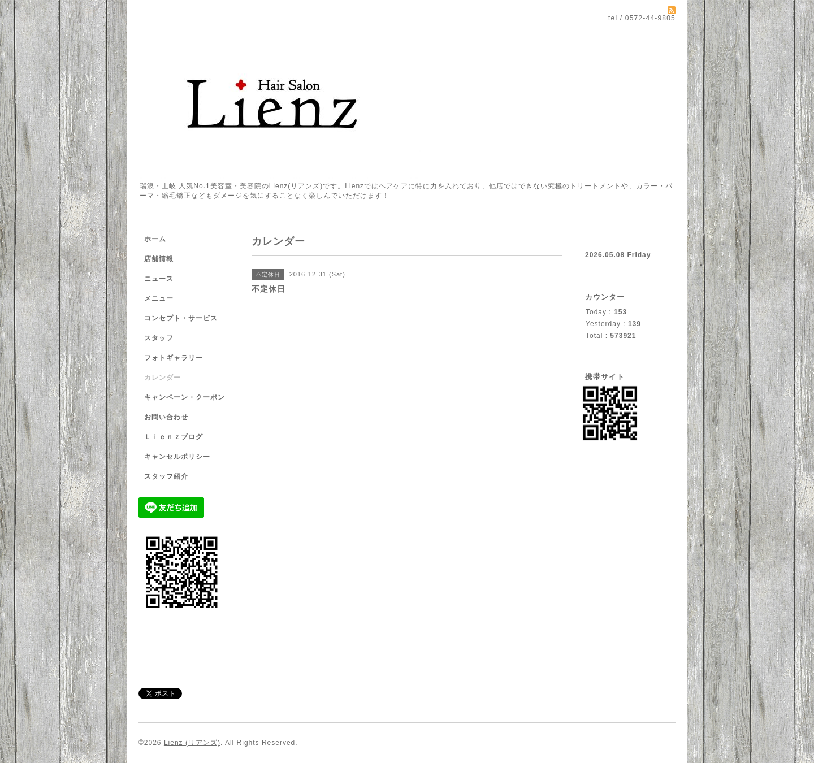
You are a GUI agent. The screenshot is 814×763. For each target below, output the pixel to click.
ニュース (159, 279)
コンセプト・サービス (181, 318)
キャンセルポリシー (177, 457)
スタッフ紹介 (166, 476)
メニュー (159, 298)
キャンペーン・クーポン (184, 397)
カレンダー (162, 378)
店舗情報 (159, 259)
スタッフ (159, 338)
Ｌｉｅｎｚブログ (173, 437)
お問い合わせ (166, 417)
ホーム (155, 239)
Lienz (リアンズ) (192, 743)
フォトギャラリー (173, 358)
